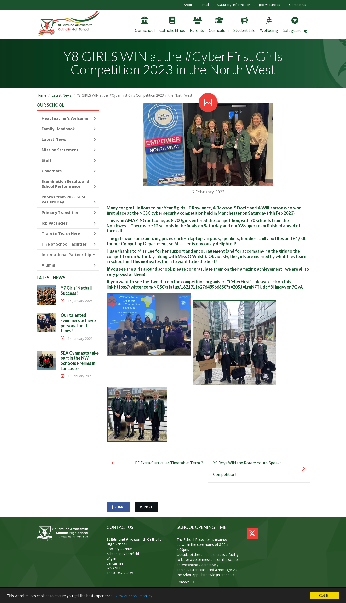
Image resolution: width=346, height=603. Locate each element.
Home (41, 95)
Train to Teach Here (69, 233)
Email (204, 4)
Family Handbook (69, 129)
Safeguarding (295, 25)
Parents (197, 25)
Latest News (61, 95)
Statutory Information (234, 4)
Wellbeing (269, 25)
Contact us (297, 4)
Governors (69, 171)
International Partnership (69, 254)
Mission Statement (69, 150)
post (146, 507)
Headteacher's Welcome (69, 118)
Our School (145, 25)
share (118, 507)
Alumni (69, 265)
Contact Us (185, 582)
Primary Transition (69, 212)
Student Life (244, 25)
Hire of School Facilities (69, 244)
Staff (69, 160)
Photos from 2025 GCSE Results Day (69, 199)
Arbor (188, 4)
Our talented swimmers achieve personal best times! (78, 322)
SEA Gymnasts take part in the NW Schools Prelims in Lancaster (80, 360)
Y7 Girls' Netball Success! (76, 290)
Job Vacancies (269, 4)
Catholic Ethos (172, 25)
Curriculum (219, 25)
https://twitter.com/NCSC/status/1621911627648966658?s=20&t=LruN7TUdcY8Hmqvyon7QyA (208, 287)
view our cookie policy (134, 595)
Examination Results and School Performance (69, 184)
